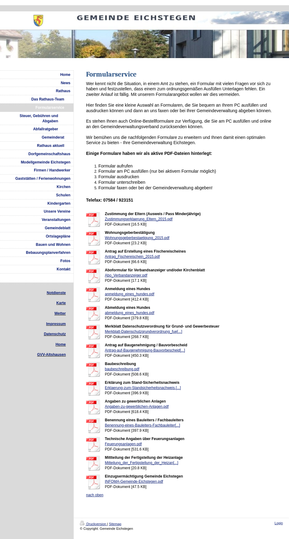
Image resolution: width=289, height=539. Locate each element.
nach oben (94, 495)
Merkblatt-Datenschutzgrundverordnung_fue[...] (143, 331)
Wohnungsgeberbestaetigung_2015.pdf (137, 238)
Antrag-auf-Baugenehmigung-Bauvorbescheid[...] (145, 350)
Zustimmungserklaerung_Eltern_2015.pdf (138, 219)
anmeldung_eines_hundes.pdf (129, 294)
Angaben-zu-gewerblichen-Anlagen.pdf (136, 406)
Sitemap (115, 524)
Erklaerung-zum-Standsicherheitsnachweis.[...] (143, 388)
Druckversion (93, 524)
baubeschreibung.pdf (122, 369)
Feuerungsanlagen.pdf (123, 444)
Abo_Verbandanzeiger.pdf (126, 275)
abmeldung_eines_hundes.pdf (129, 313)
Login (279, 523)
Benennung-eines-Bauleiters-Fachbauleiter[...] (142, 425)
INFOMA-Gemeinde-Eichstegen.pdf (134, 481)
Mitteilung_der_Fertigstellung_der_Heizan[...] (141, 463)
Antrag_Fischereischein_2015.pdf (132, 256)
